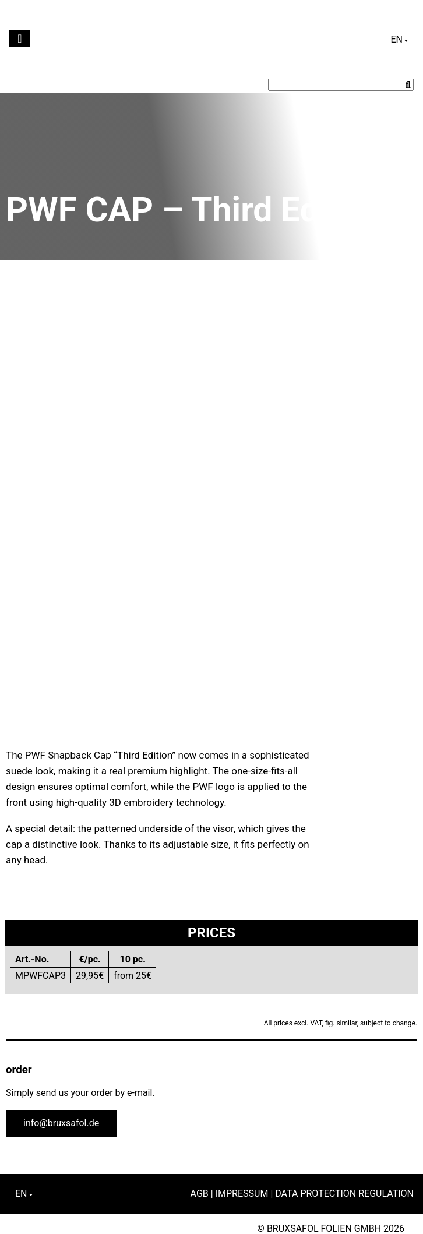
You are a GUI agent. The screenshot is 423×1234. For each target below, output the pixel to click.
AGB (200, 1193)
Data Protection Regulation (344, 1193)
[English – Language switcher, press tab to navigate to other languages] (399, 39)
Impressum (242, 1193)
